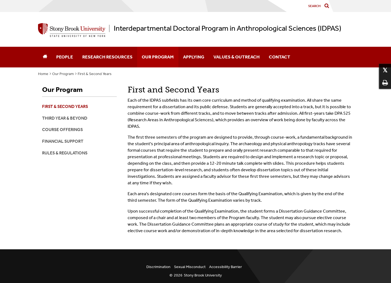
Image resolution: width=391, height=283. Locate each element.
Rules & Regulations (64, 153)
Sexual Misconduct (190, 267)
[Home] (45, 57)
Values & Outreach (236, 57)
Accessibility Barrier (225, 267)
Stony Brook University (203, 275)
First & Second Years (95, 73)
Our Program (158, 57)
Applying (193, 57)
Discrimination (158, 267)
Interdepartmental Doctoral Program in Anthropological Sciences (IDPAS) (227, 28)
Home (43, 73)
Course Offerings (62, 129)
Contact (279, 57)
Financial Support (62, 141)
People (64, 57)
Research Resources (107, 57)
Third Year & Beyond (64, 118)
